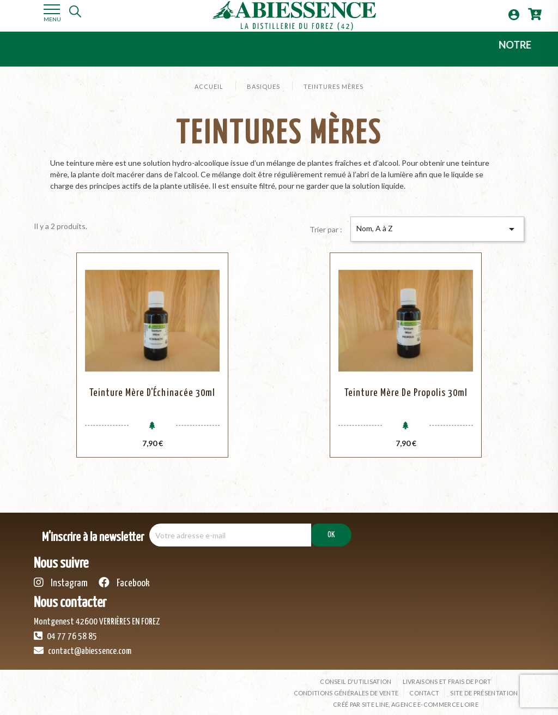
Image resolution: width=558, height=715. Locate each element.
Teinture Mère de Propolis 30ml (406, 393)
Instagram (61, 577)
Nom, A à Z (437, 229)
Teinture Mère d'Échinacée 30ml (152, 393)
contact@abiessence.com (82, 645)
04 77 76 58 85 (65, 630)
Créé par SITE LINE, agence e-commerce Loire (405, 698)
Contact (424, 687)
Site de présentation (484, 687)
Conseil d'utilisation (355, 676)
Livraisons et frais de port (447, 676)
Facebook (124, 577)
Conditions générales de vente (346, 687)
